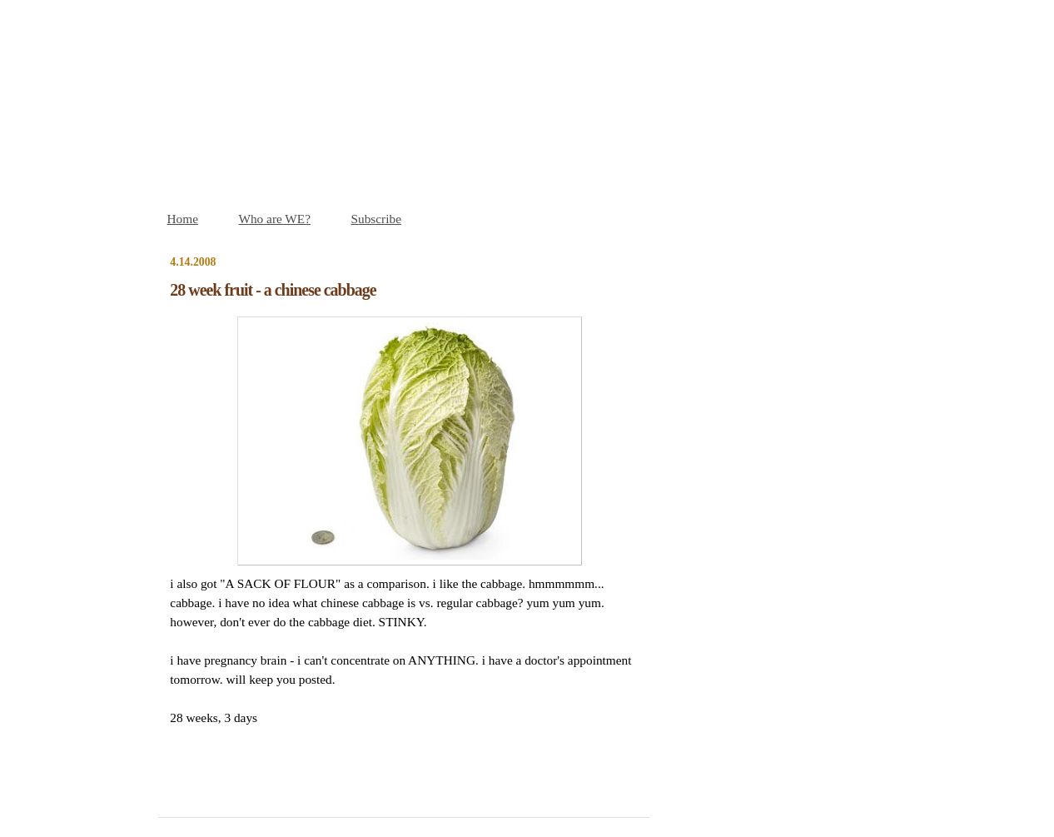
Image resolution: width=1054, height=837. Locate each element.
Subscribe (376, 219)
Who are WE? (274, 219)
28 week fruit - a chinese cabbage (272, 290)
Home (182, 219)
